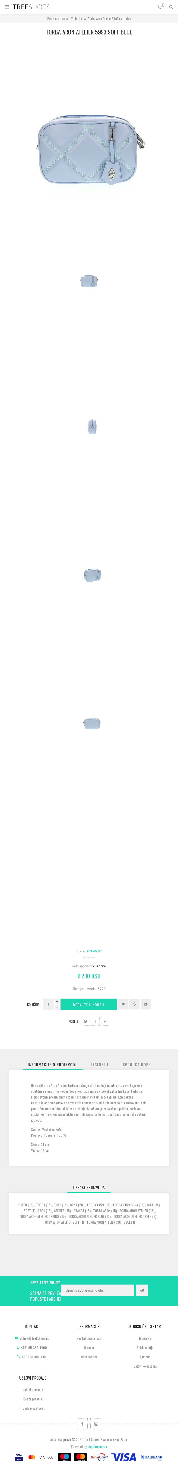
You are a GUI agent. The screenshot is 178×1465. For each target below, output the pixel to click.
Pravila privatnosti (33, 1408)
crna (73, 1204)
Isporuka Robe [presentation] (135, 1065)
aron (41, 1210)
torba (40, 1204)
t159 (57, 1204)
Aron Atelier (94, 950)
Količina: (33, 1004)
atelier (59, 1210)
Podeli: (73, 1021)
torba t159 (95, 1204)
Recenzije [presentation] (99, 1065)
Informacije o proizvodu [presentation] (53, 1065)
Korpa (162, 5)
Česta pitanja (32, 1398)
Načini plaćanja (32, 1389)
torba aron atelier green (132, 1216)
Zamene (145, 1356)
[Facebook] (82, 1423)
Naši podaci (89, 1356)
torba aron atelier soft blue (109, 1222)
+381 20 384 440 (34, 1356)
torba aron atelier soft (61, 1222)
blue (150, 1204)
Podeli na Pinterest (105, 1021)
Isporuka (145, 1338)
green (22, 1204)
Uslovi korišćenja (145, 1366)
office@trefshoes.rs (34, 1338)
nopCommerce (97, 1446)
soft (27, 1210)
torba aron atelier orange (39, 1216)
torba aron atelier (133, 1210)
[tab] (53, 1065)
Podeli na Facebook (95, 1021)
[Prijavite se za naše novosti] (97, 1290)
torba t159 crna (125, 1204)
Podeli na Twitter (86, 1021)
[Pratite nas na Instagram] (95, 1423)
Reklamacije (145, 1347)
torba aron (102, 1210)
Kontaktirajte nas (89, 1338)
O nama (89, 1347)
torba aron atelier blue (86, 1216)
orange (78, 1210)
